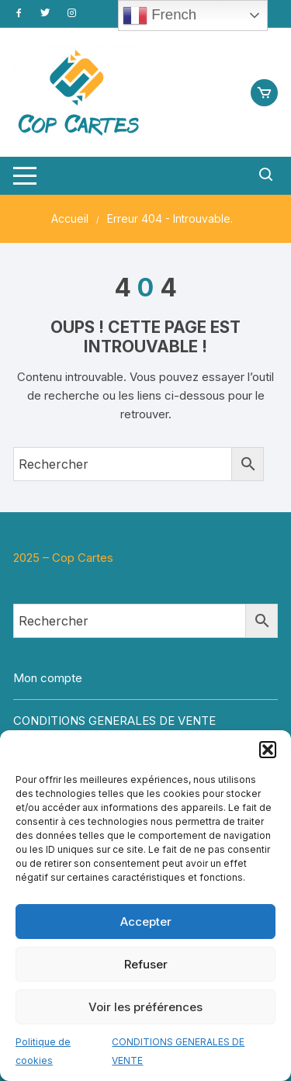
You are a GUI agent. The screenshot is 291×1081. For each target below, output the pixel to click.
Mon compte (47, 677)
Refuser (146, 964)
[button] (267, 749)
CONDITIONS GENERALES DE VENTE (114, 720)
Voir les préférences (145, 1007)
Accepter (145, 921)
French (159, 15)
